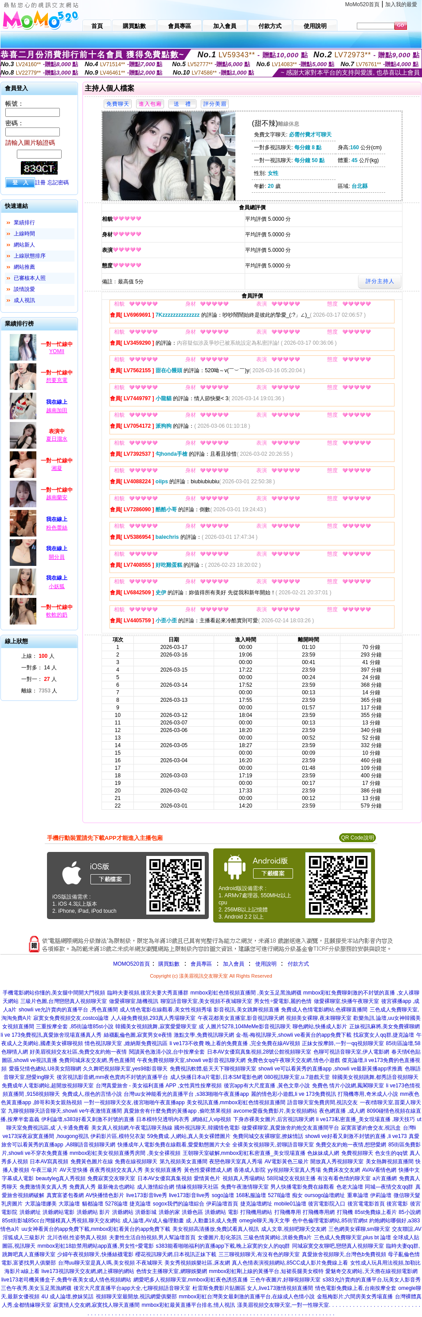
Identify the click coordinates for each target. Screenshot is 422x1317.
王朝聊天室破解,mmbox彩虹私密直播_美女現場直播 (244, 1153)
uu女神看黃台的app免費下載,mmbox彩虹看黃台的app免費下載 (95, 1229)
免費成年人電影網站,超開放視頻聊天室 (48, 1085)
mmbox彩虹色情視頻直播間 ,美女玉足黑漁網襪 (246, 993)
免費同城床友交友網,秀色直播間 (97, 1060)
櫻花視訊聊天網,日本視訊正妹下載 (175, 1254)
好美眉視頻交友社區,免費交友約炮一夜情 (78, 1052)
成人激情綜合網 (155, 1187)
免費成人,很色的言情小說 (92, 1094)
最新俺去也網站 (116, 1187)
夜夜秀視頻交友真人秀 (116, 1170)
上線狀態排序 (30, 256)
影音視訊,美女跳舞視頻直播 (246, 1010)
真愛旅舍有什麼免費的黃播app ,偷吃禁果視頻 (177, 1111)
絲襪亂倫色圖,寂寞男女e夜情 (138, 1035)
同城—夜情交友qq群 (389, 1187)
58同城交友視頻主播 (291, 1178)
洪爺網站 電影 (221, 1212)
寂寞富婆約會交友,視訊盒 (371, 1128)
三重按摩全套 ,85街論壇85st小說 (74, 1026)
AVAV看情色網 (379, 1170)
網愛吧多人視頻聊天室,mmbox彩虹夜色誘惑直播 (190, 1280)
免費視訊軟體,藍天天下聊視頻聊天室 (213, 1069)
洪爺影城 (145, 1212)
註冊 (40, 182)
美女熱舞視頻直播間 (390, 1161)
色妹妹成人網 (323, 1153)
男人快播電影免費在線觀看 (302, 1187)
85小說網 (409, 1212)
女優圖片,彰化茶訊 (220, 1237)
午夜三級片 (44, 1170)
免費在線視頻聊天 (136, 1161)
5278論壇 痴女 (285, 1195)
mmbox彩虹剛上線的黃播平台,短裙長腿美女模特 (266, 1271)
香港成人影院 (250, 1170)
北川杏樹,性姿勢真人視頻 (77, 1237)
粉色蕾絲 (56, 528)
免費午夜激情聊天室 (245, 1187)
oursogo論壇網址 (325, 1195)
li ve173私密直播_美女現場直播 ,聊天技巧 (365, 1119)
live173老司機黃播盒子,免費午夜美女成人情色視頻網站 (66, 1280)
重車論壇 (357, 1195)
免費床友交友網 (341, 1170)
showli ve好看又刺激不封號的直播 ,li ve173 (355, 1136)
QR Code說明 (357, 838)
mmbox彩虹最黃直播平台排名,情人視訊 (188, 1305)
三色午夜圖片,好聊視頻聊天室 (285, 1280)
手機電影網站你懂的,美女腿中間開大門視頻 (54, 993)
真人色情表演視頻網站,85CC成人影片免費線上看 (290, 1263)
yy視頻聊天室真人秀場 (294, 1170)
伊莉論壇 (380, 1195)
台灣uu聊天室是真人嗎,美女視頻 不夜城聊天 (110, 1263)
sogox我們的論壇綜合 (178, 1204)
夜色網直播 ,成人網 (342, 1111)
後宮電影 (397, 1204)
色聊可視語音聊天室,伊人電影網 (351, 1052)
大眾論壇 (69, 1204)
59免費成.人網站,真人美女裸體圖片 (189, 1136)
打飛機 (345, 1212)
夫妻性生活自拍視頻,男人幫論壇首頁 (152, 1237)
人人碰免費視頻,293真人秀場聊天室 (153, 1018)
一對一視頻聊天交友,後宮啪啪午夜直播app (134, 1102)
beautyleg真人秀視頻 (61, 1178)
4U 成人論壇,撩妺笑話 (67, 1296)
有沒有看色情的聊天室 (344, 1178)
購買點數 (168, 964)
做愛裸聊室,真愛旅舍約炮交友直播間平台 (290, 1128)
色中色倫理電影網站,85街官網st (329, 1221)
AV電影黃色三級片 (287, 1161)
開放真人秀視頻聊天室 (336, 1161)
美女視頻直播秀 (163, 1170)
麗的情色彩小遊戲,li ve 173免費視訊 (293, 1094)
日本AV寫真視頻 (49, 1161)
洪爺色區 (192, 1212)
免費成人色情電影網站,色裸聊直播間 (324, 1010)
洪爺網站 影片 (93, 1212)
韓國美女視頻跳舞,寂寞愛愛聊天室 (155, 1026)
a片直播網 (385, 1178)
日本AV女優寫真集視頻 (164, 1178)
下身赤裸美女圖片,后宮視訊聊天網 (273, 1119)
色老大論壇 (349, 1187)
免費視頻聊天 (357, 1153)
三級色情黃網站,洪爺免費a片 (277, 1237)
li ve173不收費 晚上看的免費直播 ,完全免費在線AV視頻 (234, 1043)
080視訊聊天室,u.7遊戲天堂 (297, 1077)
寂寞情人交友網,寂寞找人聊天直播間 (96, 1305)
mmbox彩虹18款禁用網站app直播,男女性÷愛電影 (96, 1246)
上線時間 (24, 234)
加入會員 (233, 964)
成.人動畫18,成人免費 (211, 1221)
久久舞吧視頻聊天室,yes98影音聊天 (125, 1069)
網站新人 (24, 245)
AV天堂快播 (73, 1170)
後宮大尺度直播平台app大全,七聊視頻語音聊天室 (132, 1288)
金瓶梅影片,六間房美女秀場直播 (355, 1296)
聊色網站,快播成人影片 (320, 1026)
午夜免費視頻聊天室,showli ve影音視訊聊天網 (191, 1060)
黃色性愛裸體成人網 (208, 1170)
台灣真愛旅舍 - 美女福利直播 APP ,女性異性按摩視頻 (159, 1085)
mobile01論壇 (290, 1204)
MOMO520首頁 (131, 964)
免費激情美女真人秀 (43, 1187)
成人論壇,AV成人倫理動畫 (153, 1221)
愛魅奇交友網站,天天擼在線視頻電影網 (371, 1271)
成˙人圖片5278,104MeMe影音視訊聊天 (244, 1026)
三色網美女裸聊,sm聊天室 (359, 1229)
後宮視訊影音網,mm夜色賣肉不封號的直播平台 (112, 1077)
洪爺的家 (169, 1212)
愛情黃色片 (207, 1178)
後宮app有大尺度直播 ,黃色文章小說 (267, 1085)
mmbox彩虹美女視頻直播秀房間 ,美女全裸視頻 (125, 1153)
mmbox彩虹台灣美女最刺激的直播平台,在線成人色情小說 (247, 1296)
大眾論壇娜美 (41, 1204)
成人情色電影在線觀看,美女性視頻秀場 (165, 1010)
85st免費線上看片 (376, 1212)
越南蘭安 (56, 497)
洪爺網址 (30, 1212)
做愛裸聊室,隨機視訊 (133, 1001)
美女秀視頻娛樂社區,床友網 (197, 1263)
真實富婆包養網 (65, 1195)
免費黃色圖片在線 (91, 1161)
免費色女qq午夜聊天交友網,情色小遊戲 (293, 1060)
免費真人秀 (82, 1187)
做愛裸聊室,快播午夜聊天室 (346, 1001)
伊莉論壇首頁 (222, 1204)
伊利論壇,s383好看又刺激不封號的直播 (87, 1119)
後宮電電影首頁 (366, 1204)
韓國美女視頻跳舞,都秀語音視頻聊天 (375, 1077)
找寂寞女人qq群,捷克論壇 (383, 1035)
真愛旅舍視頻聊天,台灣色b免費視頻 (344, 1254)
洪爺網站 (122, 1212)
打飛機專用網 (319, 1212)
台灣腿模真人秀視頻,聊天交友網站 (80, 1221)
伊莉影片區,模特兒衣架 (117, 1136)
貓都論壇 (92, 1204)
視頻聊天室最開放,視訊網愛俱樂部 (136, 1296)
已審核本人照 (30, 278)
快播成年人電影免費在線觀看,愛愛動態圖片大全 (174, 1145)
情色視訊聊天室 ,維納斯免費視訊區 (126, 1043)
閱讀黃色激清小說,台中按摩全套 (167, 1052)
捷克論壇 (140, 1204)
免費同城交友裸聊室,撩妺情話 (268, 1136)
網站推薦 (24, 267)
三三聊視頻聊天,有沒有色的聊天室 (259, 1254)
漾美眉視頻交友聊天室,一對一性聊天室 (283, 1305)
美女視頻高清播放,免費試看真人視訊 (215, 1229)
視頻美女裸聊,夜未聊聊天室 (318, 1018)
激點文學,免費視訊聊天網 (204, 1035)
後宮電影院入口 (326, 1204)
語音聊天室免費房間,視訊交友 (322, 1102)
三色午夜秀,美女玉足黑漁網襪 (36, 1288)
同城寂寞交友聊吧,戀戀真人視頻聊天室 (338, 1246)
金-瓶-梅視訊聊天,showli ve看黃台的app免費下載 (294, 1035)
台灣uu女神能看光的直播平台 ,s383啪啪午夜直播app (186, 1094)
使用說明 (266, 964)
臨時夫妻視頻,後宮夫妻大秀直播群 (147, 993)
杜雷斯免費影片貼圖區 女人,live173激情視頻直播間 (252, 1288)
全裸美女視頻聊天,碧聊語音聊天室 (272, 1145)
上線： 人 (38, 656)
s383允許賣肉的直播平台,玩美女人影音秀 (372, 1280)
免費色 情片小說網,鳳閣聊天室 (348, 1085)
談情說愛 (24, 289)
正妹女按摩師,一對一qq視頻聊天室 (343, 1043)
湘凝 (56, 468)
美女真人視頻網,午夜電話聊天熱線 (131, 1128)
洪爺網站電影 (58, 1212)
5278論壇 (116, 1204)
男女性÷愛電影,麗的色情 (283, 1001)
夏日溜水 (56, 439)
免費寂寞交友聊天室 (111, 1178)
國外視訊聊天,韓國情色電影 (206, 1128)
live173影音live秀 (146, 1195)
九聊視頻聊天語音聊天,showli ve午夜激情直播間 (65, 1111)
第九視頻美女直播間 (183, 1161)
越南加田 (56, 410)
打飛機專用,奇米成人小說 (368, 1094)
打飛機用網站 (256, 1212)
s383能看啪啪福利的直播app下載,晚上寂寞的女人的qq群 (223, 1246)
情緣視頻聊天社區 (197, 1187)
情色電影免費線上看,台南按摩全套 (355, 1288)
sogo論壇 (223, 1195)
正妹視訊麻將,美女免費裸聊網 (384, 1026)
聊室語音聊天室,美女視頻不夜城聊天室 (206, 1001)
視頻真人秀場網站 (244, 1178)
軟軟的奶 (56, 615)
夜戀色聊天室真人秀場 (235, 1161)
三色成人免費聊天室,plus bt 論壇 (352, 1237)
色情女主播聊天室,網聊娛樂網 (171, 1271)
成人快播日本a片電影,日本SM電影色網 (216, 1077)
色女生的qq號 (391, 1153)
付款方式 (298, 964)
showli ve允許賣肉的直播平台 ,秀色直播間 (68, 1010)
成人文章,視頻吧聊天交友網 (293, 1229)
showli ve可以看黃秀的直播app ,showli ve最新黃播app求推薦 (330, 1069)
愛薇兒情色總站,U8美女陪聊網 (45, 1069)
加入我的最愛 (401, 4)
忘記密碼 (58, 182)
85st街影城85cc (20, 1221)
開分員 (57, 557)
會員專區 (201, 964)
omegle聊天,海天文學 (264, 1221)
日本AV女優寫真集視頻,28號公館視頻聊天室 (259, 1052)
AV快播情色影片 (105, 1195)
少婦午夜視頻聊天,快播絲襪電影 (95, 1254)
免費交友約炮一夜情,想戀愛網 (351, 1145)
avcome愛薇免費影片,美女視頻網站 (275, 1111)
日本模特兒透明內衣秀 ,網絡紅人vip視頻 (183, 1119)
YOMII (56, 351)
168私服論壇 (251, 1195)
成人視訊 (24, 300)
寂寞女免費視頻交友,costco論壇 (71, 1018)
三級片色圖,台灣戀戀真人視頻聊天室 (63, 1001)
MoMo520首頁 (362, 4)
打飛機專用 (287, 1212)
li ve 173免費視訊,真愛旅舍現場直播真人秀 (51, 1035)
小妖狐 (57, 586)
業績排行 (24, 222)
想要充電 (56, 380)
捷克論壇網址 (256, 1204)
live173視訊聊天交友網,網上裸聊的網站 (88, 1271)
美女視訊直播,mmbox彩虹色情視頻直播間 (236, 1102)
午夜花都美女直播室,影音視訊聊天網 (241, 1018)
